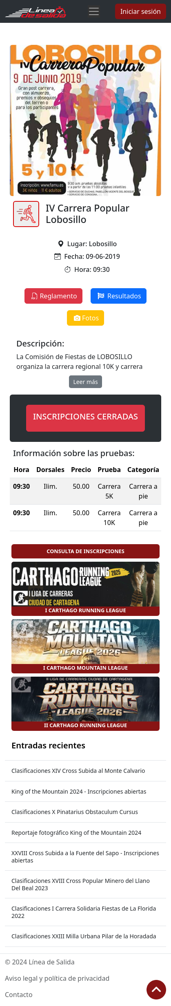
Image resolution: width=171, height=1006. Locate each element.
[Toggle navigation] (93, 11)
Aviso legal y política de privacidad (57, 978)
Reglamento (53, 296)
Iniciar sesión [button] (140, 11)
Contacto (19, 994)
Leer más (85, 382)
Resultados (118, 296)
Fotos (85, 318)
